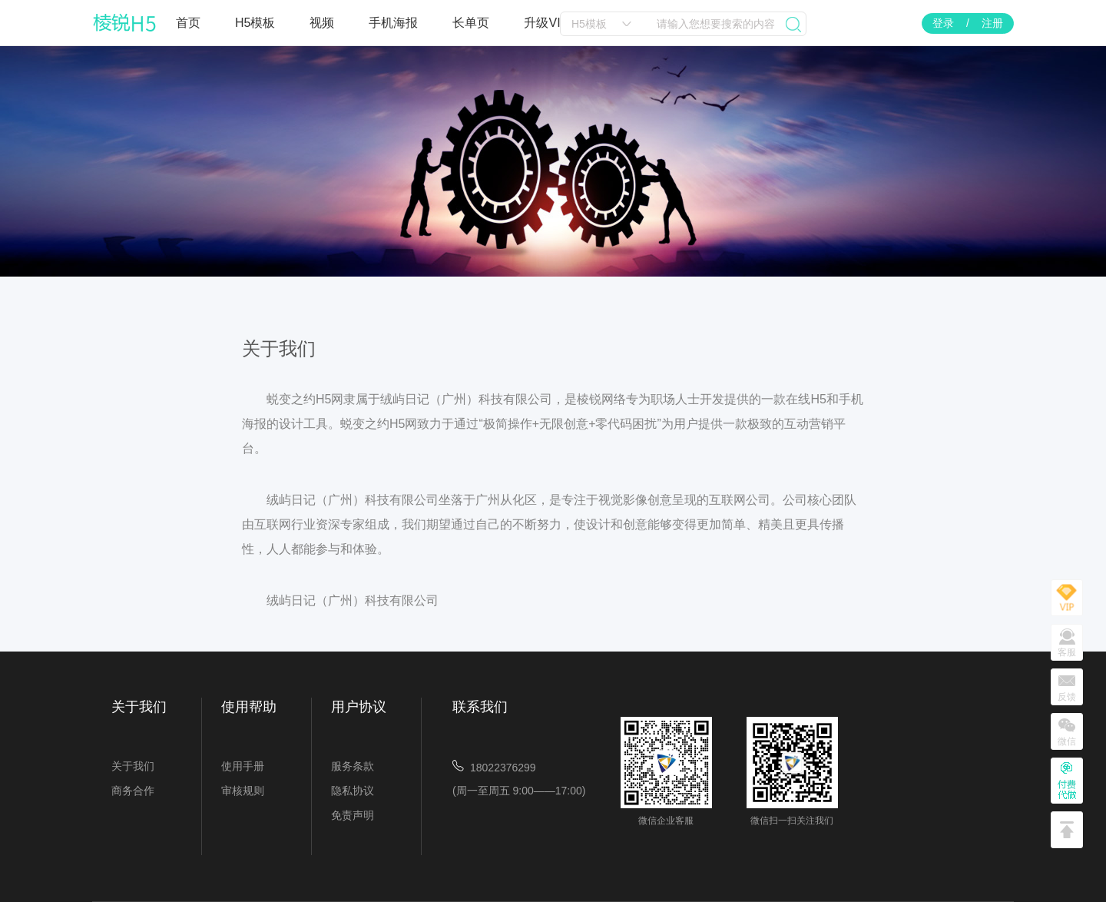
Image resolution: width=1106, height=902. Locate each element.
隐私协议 (352, 790)
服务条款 (352, 766)
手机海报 (393, 22)
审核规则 (242, 790)
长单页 (470, 22)
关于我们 (132, 766)
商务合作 (132, 790)
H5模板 (255, 22)
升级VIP (546, 22)
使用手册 (242, 766)
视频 (322, 22)
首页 (188, 22)
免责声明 (352, 815)
